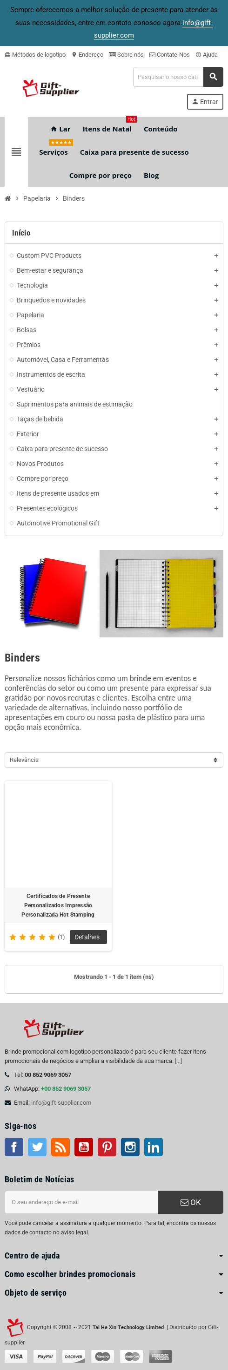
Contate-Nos (169, 54)
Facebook (14, 1147)
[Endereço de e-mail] (81, 1202)
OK (191, 1202)
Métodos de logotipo (35, 54)
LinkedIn (153, 1147)
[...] (178, 1060)
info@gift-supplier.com (61, 1102)
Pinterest (107, 1147)
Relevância (24, 759)
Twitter (37, 1147)
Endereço (87, 54)
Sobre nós (126, 54)
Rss (60, 1147)
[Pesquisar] (178, 77)
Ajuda (206, 54)
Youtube (83, 1147)
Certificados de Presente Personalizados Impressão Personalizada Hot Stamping (57, 905)
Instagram (130, 1147)
